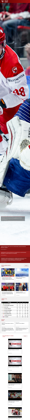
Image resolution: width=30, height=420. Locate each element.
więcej (26, 296)
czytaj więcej (5, 247)
